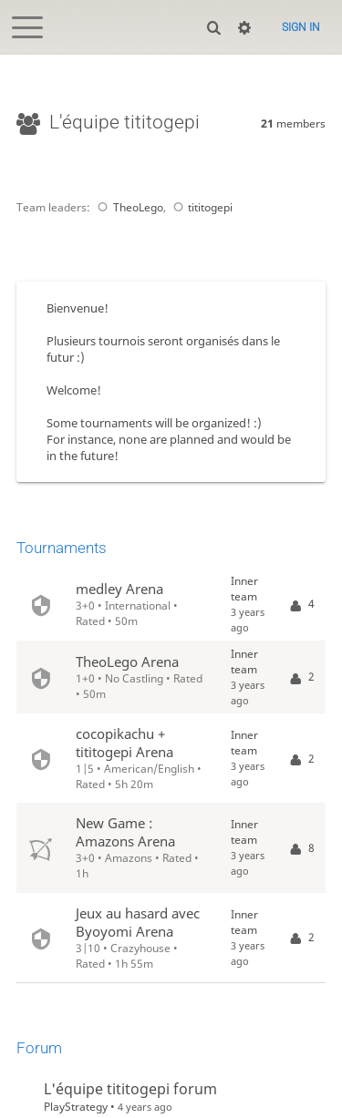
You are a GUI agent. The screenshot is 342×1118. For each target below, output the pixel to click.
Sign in (301, 27)
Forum (39, 1048)
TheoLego (128, 207)
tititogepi (201, 207)
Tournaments (61, 547)
